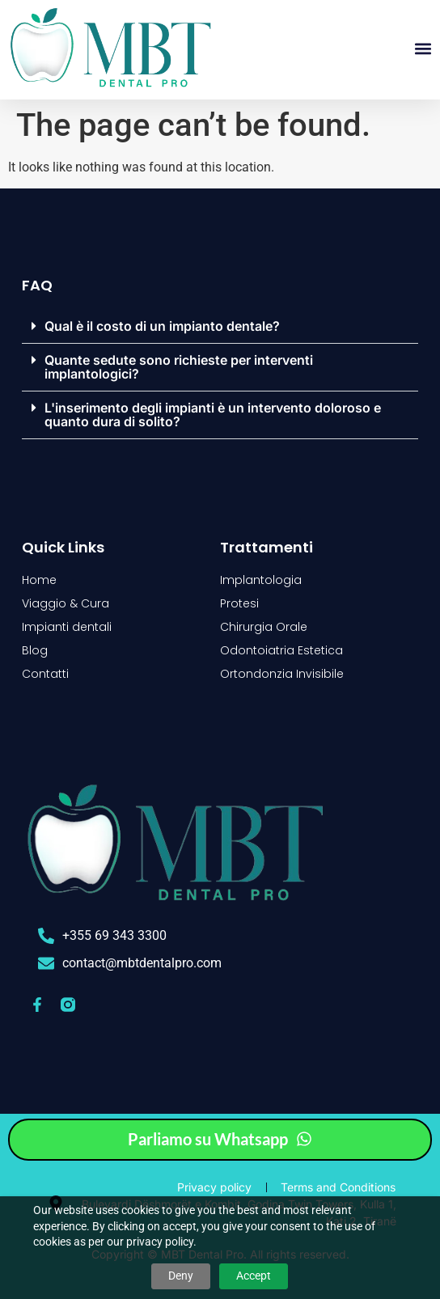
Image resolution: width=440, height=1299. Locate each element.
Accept (253, 1275)
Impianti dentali (67, 627)
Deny (180, 1275)
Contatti (45, 674)
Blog (35, 650)
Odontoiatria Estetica (281, 650)
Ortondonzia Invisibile (282, 674)
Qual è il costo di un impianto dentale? (162, 326)
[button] (422, 49)
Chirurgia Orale (263, 627)
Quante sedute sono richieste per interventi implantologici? (178, 367)
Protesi (239, 603)
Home (39, 580)
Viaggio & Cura (65, 603)
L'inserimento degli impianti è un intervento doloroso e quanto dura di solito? (212, 414)
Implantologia (261, 580)
